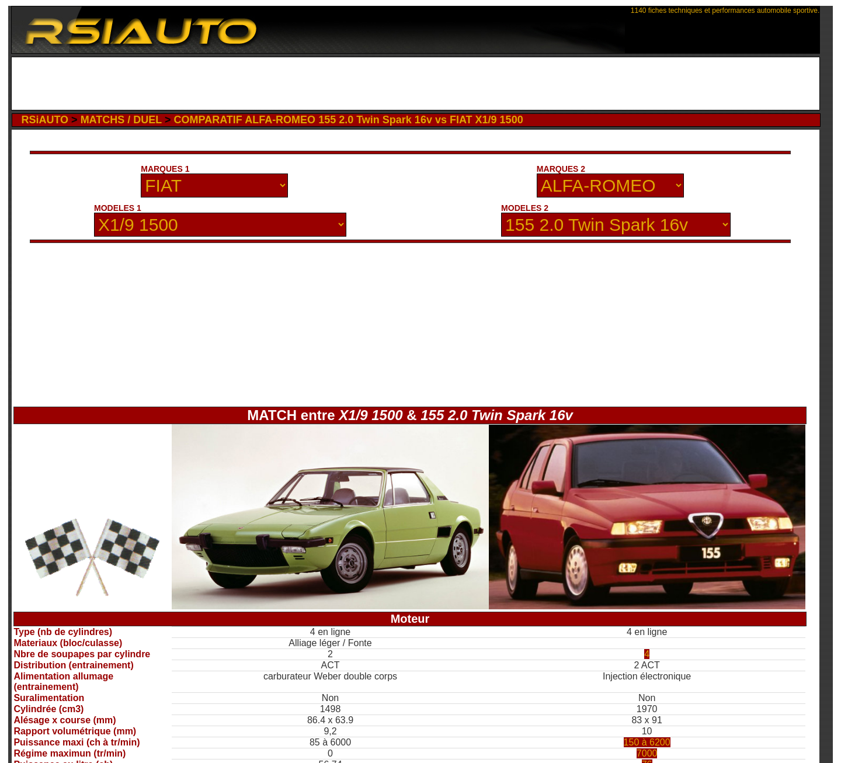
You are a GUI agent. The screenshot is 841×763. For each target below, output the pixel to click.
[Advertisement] (415, 83)
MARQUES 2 (561, 169)
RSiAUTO (44, 120)
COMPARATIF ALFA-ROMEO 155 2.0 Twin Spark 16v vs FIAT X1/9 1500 (348, 120)
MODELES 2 (524, 208)
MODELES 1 (117, 208)
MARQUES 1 (165, 169)
